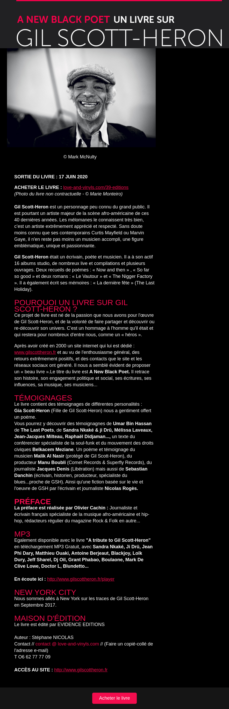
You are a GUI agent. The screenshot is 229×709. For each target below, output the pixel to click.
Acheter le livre (114, 698)
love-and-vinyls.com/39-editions (95, 187)
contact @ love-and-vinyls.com (67, 644)
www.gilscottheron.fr (35, 352)
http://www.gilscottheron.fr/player (81, 579)
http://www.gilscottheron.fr (81, 669)
